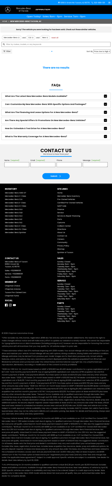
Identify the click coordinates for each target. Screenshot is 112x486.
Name (11, 160)
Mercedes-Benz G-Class (15, 206)
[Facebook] (6, 305)
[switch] (109, 2)
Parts (59, 219)
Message (91, 160)
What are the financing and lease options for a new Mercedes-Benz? (56, 112)
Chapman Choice (12, 286)
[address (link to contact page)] (74, 2)
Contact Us (62, 236)
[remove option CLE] (31, 37)
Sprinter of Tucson (65, 252)
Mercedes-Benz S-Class (15, 226)
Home (4, 21)
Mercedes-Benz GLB (13, 212)
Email (38, 160)
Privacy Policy (63, 246)
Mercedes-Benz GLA (14, 209)
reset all (54, 37)
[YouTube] (14, 305)
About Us (61, 232)
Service (60, 212)
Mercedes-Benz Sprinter (15, 232)
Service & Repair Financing (68, 216)
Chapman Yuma (12, 295)
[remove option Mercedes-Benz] (12, 37)
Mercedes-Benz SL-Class (15, 229)
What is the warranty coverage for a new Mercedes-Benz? (56, 136)
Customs (61, 222)
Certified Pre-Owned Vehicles (70, 202)
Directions (61, 229)
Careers (60, 239)
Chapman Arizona (12, 289)
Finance (60, 209)
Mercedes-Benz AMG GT (15, 193)
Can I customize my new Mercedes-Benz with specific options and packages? (56, 104)
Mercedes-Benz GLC (14, 216)
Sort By (90, 51)
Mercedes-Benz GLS (13, 222)
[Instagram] (10, 305)
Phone (59, 160)
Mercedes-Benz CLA (13, 199)
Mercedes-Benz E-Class (15, 202)
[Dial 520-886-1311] (98, 2)
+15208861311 (15, 270)
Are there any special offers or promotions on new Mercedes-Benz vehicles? (56, 120)
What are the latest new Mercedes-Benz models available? (56, 96)
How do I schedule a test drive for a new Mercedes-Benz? (56, 128)
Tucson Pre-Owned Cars (15, 292)
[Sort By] (101, 51)
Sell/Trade (61, 206)
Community (62, 242)
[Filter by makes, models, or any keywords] (56, 44)
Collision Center (64, 226)
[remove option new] (45, 37)
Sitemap (61, 249)
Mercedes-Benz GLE (13, 219)
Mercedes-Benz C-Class (15, 196)
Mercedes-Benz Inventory (68, 196)
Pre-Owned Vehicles (66, 199)
